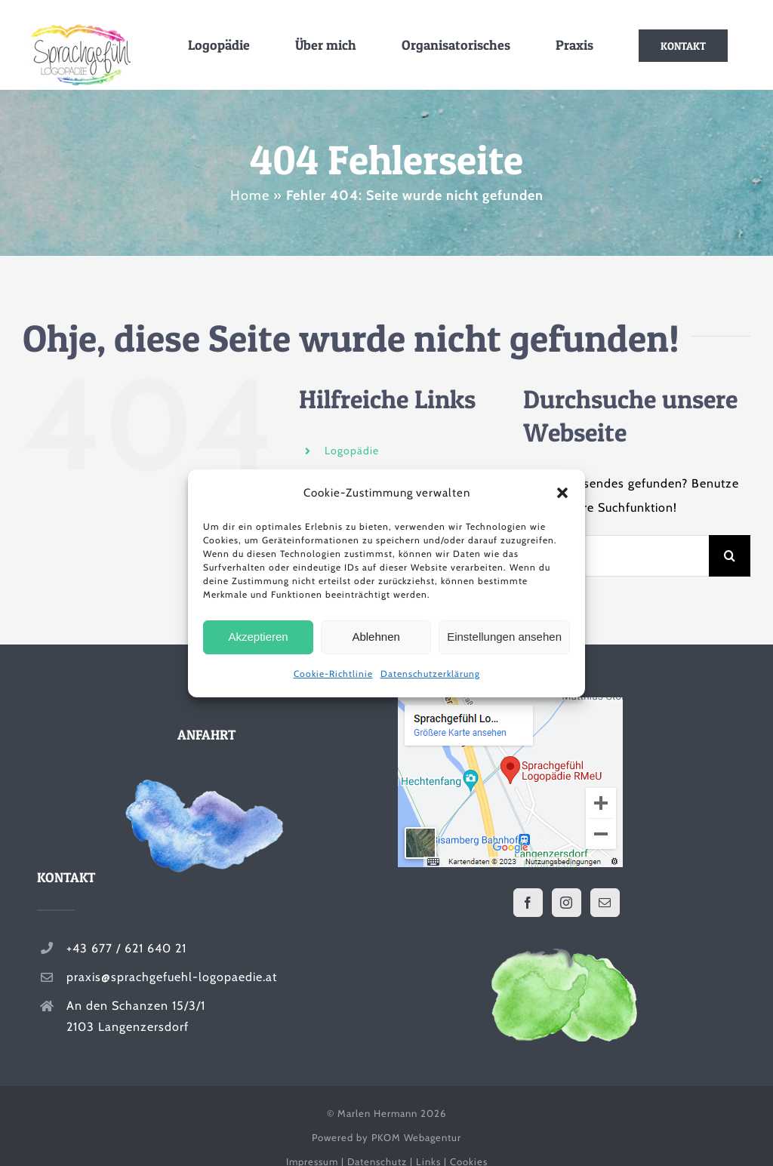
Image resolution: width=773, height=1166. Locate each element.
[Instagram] (566, 902)
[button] (562, 492)
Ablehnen (375, 636)
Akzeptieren (258, 636)
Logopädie (352, 450)
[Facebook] (528, 902)
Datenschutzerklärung (430, 673)
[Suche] (729, 556)
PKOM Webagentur (416, 1137)
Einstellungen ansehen (504, 636)
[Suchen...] (616, 556)
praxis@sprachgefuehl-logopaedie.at (171, 977)
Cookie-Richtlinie (333, 673)
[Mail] (605, 902)
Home (249, 195)
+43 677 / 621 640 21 (126, 948)
